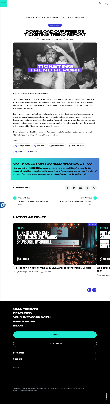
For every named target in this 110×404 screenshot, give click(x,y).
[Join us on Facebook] (14, 372)
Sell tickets (25, 309)
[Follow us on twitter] (19, 372)
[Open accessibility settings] (3, 192)
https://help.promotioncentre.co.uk (70, 174)
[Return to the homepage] (14, 3)
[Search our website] (106, 3)
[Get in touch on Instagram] (28, 372)
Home (28, 17)
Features (22, 313)
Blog (35, 17)
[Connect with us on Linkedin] (24, 372)
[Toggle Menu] (3, 3)
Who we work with (31, 317)
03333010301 (34, 168)
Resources (24, 321)
